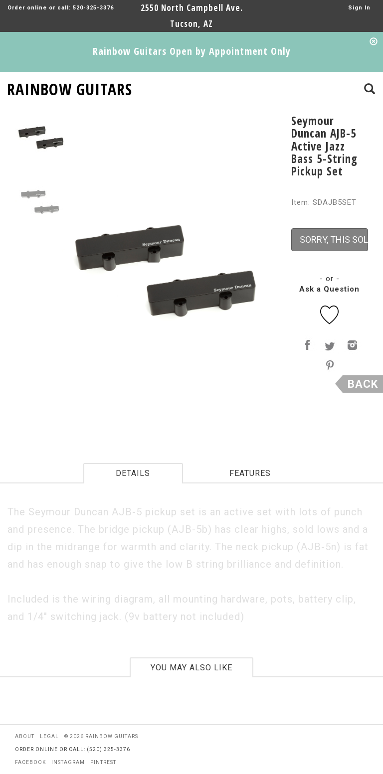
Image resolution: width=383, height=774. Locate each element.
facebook (30, 762)
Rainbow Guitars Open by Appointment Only (192, 51)
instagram (68, 762)
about (24, 736)
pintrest (103, 762)
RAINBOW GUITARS (69, 87)
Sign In (359, 7)
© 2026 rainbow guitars (101, 736)
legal (49, 736)
